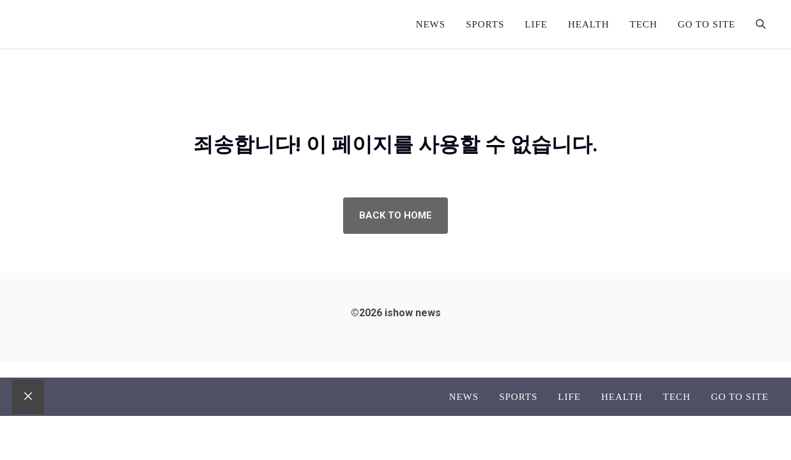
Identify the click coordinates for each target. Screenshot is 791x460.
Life (536, 24)
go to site (706, 24)
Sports (485, 24)
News (431, 24)
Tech (643, 24)
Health (589, 24)
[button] (761, 24)
